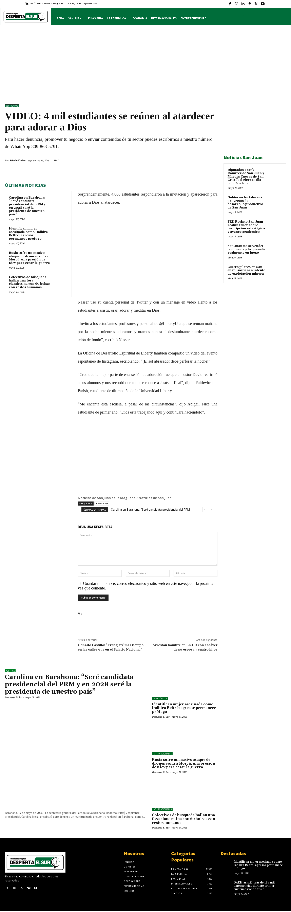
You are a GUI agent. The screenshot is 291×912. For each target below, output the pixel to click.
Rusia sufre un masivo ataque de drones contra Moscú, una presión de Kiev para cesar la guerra (29, 258)
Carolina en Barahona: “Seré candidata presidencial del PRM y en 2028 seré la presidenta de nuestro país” (27, 206)
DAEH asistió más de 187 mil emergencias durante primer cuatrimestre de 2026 (254, 886)
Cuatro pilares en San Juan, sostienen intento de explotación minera (246, 270)
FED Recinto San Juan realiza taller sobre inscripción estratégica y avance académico (246, 227)
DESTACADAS (12, 105)
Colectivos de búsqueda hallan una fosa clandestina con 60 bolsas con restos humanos (29, 282)
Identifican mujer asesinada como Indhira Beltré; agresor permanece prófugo (28, 234)
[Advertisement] (145, 65)
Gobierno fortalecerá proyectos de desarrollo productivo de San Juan (245, 202)
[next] (211, 509)
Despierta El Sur (13, 697)
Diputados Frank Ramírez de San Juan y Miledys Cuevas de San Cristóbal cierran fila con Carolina (246, 176)
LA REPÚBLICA (160, 698)
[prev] (204, 509)
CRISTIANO (102, 503)
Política (10, 671)
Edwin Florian (17, 160)
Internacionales (162, 753)
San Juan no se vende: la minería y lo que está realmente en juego (246, 249)
